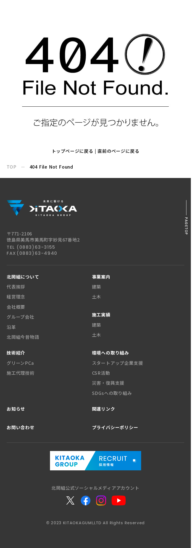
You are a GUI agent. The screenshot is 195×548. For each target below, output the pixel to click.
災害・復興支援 (108, 382)
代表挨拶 (16, 286)
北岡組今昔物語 (23, 337)
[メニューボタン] (187, 7)
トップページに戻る (72, 151)
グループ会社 (20, 316)
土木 (96, 296)
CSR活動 (101, 372)
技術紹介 (16, 352)
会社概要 (16, 306)
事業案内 (101, 276)
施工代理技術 (21, 372)
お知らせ (16, 408)
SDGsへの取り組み (112, 393)
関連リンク (103, 408)
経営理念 (16, 296)
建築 (96, 286)
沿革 (11, 327)
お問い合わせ (21, 427)
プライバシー (115, 427)
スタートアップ (117, 363)
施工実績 (101, 314)
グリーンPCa (20, 363)
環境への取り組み (110, 352)
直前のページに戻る (118, 151)
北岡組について (23, 276)
